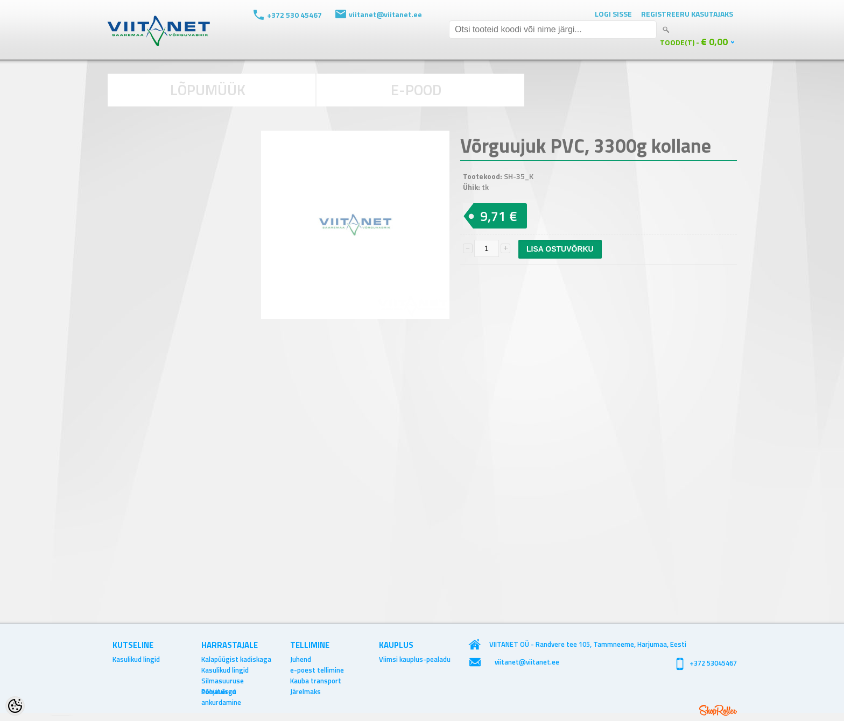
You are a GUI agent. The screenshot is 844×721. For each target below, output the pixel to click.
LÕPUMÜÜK (207, 89)
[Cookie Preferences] (15, 706)
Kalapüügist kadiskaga (236, 659)
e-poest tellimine (317, 670)
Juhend (300, 659)
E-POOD (416, 89)
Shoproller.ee (718, 710)
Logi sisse (613, 13)
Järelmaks (305, 691)
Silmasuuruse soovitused (222, 680)
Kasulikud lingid (136, 659)
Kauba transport (315, 680)
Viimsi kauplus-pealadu (415, 659)
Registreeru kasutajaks (687, 13)
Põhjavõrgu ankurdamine (221, 691)
